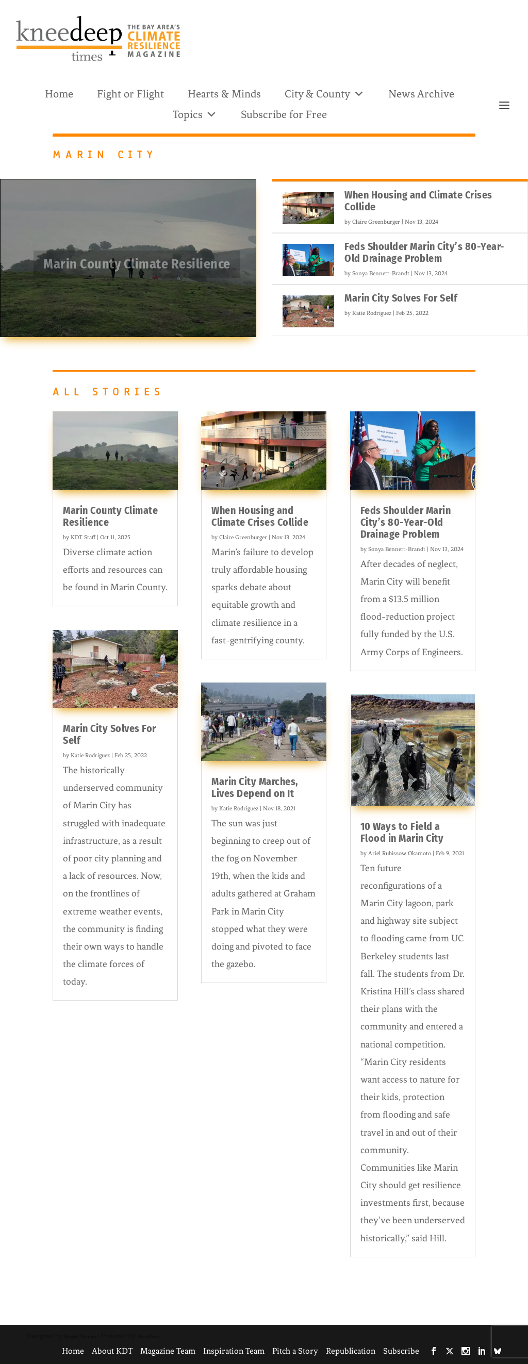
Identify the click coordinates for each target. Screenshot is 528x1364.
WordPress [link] (148, 1336)
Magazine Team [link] (167, 1351)
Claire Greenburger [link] (376, 221)
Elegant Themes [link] (80, 1336)
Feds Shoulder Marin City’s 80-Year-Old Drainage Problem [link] (424, 252)
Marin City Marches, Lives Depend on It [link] (255, 787)
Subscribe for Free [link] (284, 114)
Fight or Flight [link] (130, 94)
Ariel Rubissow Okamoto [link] (399, 853)
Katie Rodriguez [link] (371, 313)
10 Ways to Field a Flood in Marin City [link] (402, 832)
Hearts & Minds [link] (224, 94)
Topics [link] (195, 113)
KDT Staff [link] (83, 537)
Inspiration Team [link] (234, 1351)
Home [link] (59, 94)
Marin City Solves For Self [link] (400, 298)
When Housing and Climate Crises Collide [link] (418, 201)
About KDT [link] (112, 1351)
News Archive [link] (421, 94)
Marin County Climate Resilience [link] (136, 267)
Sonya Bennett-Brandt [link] (380, 273)
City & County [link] (325, 93)
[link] (97, 38)
